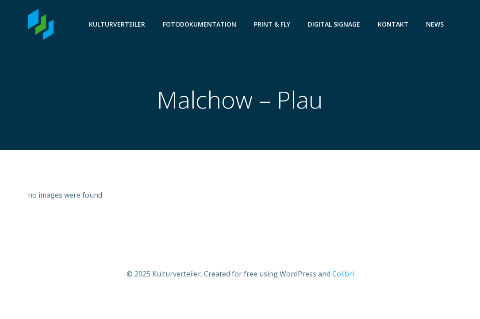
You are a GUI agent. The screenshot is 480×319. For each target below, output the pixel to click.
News (435, 24)
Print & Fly (272, 24)
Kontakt (393, 24)
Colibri (343, 274)
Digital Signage (334, 24)
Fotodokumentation (199, 24)
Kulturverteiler (117, 24)
